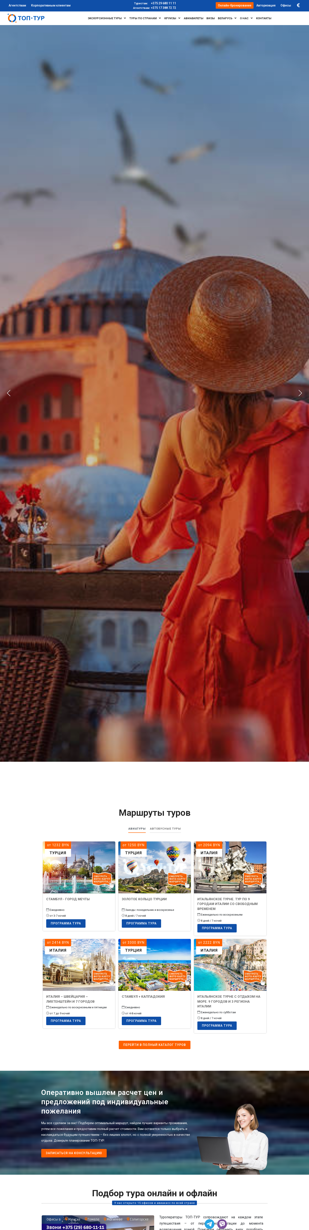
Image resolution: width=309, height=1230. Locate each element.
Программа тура (66, 923)
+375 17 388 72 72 (154, 8)
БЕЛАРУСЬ (227, 18)
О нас (246, 18)
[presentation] (9, 393)
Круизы (172, 18)
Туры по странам (145, 18)
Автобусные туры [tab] (165, 828)
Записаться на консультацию (74, 1153)
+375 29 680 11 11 (154, 3)
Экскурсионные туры (107, 18)
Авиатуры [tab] (137, 828)
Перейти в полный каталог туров (154, 1045)
